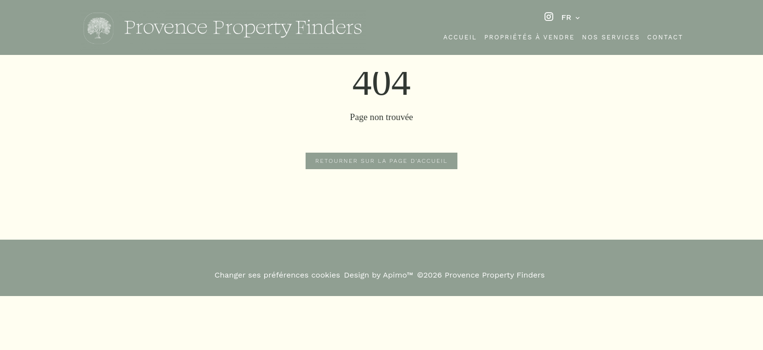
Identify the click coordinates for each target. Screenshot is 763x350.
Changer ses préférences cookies (277, 275)
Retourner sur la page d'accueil (381, 161)
